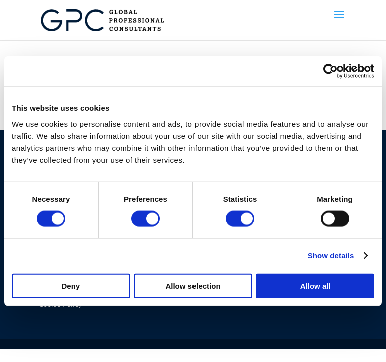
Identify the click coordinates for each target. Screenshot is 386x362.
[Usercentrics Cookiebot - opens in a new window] (330, 71)
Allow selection (192, 285)
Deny (70, 285)
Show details (331, 255)
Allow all (315, 285)
